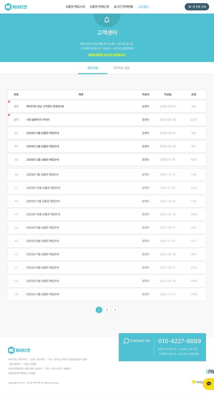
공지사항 (92, 68)
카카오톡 (198, 382)
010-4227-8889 (179, 341)
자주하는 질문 (121, 68)
